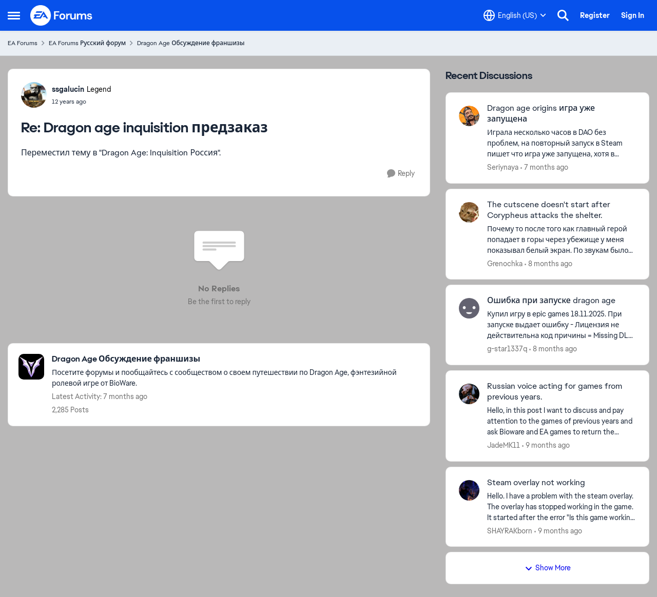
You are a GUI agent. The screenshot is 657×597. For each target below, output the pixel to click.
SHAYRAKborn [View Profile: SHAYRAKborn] (509, 530)
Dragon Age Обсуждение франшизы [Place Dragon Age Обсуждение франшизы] (190, 43)
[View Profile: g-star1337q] (469, 308)
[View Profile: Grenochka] (469, 212)
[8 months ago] (548, 263)
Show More (548, 567)
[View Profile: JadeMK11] (469, 394)
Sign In (632, 15)
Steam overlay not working (536, 482)
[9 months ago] (546, 445)
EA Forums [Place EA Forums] (22, 43)
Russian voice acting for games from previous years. (554, 391)
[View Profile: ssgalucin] (34, 95)
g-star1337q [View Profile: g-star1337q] (507, 348)
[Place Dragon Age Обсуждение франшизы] (235, 359)
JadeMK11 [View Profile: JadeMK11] (503, 445)
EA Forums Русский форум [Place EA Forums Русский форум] (87, 43)
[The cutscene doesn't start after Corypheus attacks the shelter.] (561, 239)
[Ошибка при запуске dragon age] (561, 325)
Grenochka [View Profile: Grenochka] (505, 263)
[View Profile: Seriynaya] (469, 116)
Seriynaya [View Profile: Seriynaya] (502, 167)
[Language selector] (515, 15)
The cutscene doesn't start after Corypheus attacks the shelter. (548, 210)
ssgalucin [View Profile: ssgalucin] (68, 89)
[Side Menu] (14, 15)
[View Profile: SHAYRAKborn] (469, 490)
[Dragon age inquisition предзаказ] (81, 101)
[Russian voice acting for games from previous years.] (561, 421)
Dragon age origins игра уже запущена (541, 113)
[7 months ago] (544, 167)
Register (595, 15)
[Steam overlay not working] (561, 506)
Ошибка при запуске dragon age (551, 300)
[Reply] (401, 174)
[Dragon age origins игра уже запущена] (561, 143)
